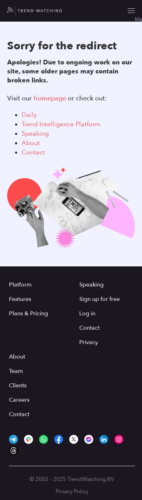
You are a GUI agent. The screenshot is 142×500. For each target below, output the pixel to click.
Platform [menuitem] (20, 285)
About (31, 143)
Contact (33, 152)
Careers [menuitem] (19, 400)
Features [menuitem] (20, 299)
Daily (29, 115)
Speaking (35, 134)
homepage (50, 98)
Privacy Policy (72, 491)
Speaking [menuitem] (91, 285)
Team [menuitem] (16, 371)
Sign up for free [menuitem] (99, 299)
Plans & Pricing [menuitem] (28, 313)
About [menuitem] (17, 357)
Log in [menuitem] (87, 313)
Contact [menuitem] (89, 328)
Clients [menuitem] (18, 385)
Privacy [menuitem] (88, 342)
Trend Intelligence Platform (61, 124)
